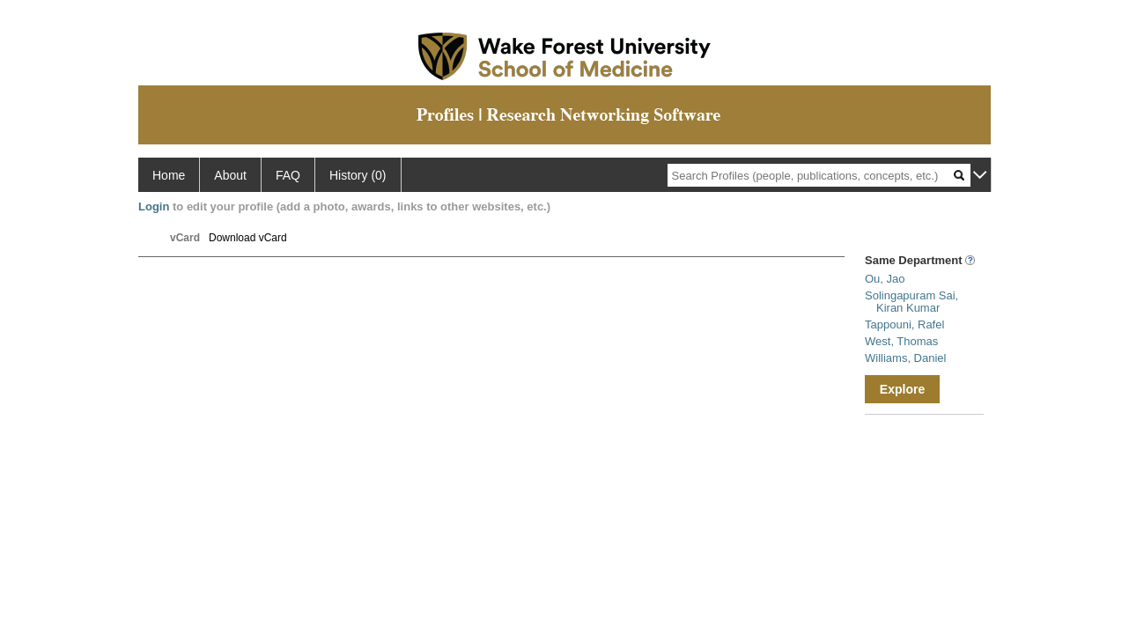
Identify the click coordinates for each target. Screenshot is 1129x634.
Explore (902, 389)
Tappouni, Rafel (904, 324)
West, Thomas (901, 341)
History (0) (358, 175)
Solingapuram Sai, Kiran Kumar (911, 301)
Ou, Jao (885, 278)
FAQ (288, 175)
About (230, 175)
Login (153, 206)
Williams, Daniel (905, 358)
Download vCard (248, 238)
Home (168, 175)
